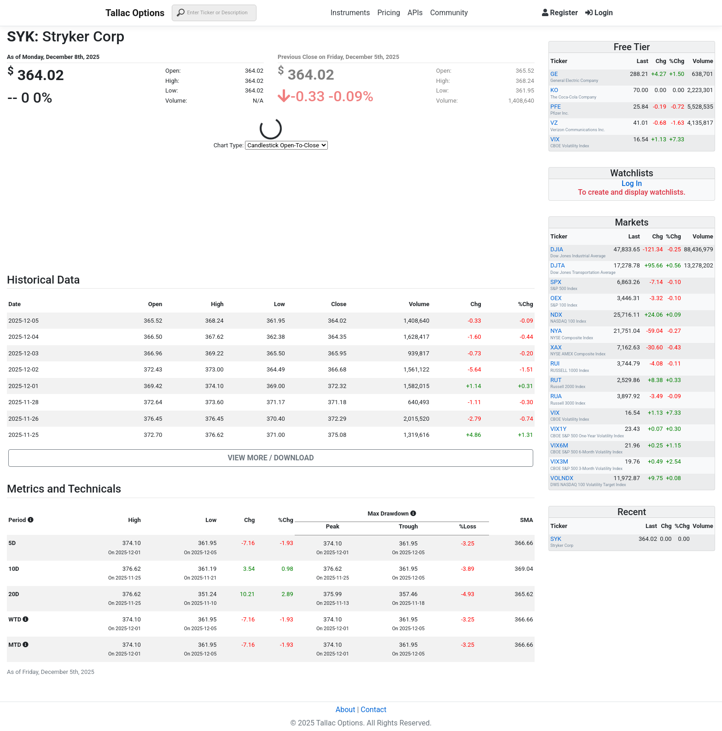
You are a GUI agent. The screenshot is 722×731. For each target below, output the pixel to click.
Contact (373, 709)
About (345, 709)
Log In (632, 183)
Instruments (350, 12)
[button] (270, 458)
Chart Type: (229, 145)
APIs (415, 12)
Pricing (388, 12)
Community (449, 12)
